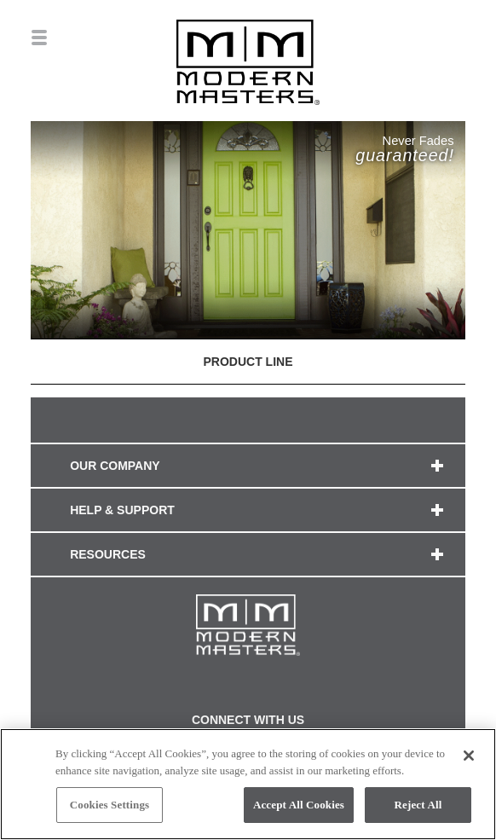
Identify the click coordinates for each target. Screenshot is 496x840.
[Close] (468, 755)
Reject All (418, 804)
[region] (248, 784)
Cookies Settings (109, 804)
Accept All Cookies (298, 804)
